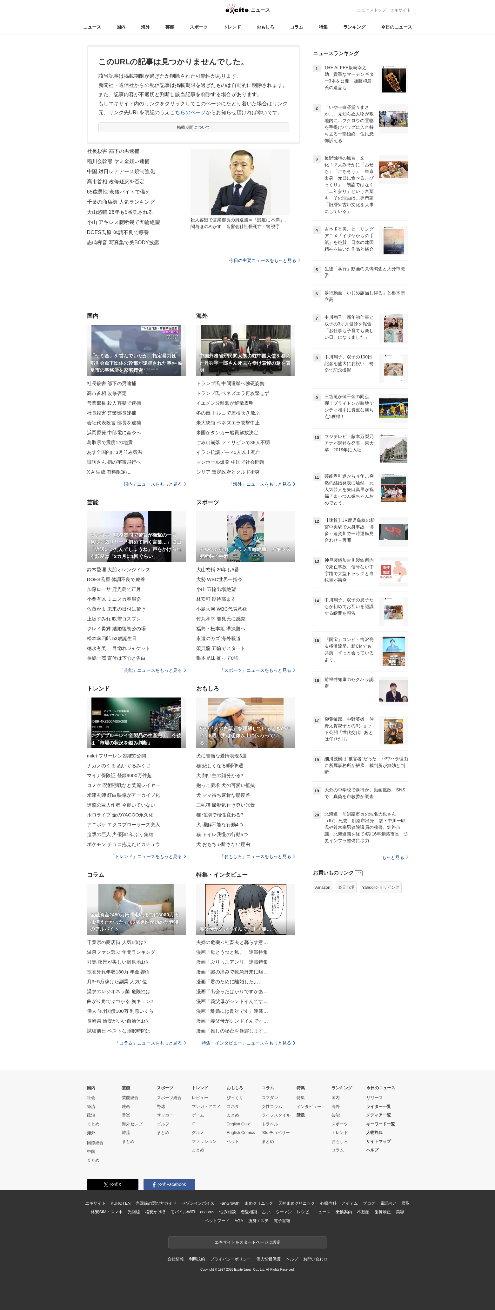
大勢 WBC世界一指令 (219, 579)
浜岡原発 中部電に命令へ (114, 432)
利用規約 (197, 1259)
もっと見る (395, 857)
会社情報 (175, 1259)
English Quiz (238, 1124)
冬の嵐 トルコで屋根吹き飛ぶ (228, 413)
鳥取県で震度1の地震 (110, 442)
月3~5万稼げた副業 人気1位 (117, 981)
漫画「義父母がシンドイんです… (232, 1001)
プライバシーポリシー (230, 1259)
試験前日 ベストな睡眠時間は (119, 1030)
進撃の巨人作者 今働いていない (121, 805)
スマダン (270, 1097)
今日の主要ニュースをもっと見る (264, 260)
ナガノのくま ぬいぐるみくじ (119, 765)
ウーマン (284, 1211)
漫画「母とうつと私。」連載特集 (232, 952)
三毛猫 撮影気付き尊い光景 (225, 805)
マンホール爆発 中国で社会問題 (230, 462)
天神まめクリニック (296, 1203)
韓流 (126, 1132)
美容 (400, 1211)
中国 (91, 1151)
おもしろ (265, 26)
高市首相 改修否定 (107, 393)
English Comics (241, 1132)
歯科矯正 (382, 1211)
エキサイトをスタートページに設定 (248, 1242)
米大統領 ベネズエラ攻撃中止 (228, 422)
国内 (121, 26)
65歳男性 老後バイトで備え (119, 191)
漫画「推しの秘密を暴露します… (232, 1030)
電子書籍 (282, 1220)
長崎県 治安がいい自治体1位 (118, 1021)
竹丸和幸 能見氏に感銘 (221, 618)
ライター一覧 (378, 1106)
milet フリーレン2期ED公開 (116, 755)
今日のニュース (396, 26)
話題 (301, 1115)
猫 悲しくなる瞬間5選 (220, 765)
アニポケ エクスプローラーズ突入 (123, 824)
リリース (374, 1097)
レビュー (200, 1097)
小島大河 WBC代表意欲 (221, 609)
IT (194, 1124)
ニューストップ (371, 10)
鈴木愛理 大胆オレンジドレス (119, 569)
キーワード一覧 (380, 1124)
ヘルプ (372, 1150)
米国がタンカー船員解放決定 (227, 432)
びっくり (235, 1097)
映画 (126, 1106)
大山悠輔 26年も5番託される (120, 212)
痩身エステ (258, 1220)
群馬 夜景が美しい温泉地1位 (118, 962)
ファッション (204, 1141)
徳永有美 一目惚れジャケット (119, 648)
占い (266, 1211)
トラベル (270, 1124)
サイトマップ (378, 1141)
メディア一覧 (378, 1115)
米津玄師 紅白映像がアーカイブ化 (123, 795)
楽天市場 (346, 887)
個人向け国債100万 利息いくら (120, 1011)
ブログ (369, 1203)
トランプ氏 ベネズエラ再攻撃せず (233, 393)
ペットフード (217, 1220)
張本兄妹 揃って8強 (217, 658)
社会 (91, 1097)
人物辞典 (374, 1132)
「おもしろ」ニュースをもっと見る (257, 856)
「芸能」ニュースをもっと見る (152, 670)
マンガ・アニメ (206, 1106)
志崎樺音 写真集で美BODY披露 (123, 242)
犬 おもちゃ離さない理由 (223, 844)
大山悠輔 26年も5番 (217, 569)
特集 (323, 26)
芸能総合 (130, 1097)
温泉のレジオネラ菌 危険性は (119, 991)
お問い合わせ (315, 1259)
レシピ (303, 1211)
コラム (296, 26)
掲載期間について (193, 127)
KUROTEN (121, 1203)
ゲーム (198, 1115)
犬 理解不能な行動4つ (220, 824)
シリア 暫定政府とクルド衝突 (228, 472)
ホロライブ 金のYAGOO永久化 (120, 814)
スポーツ (199, 26)
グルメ (198, 1132)
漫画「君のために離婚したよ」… (232, 981)
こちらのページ (188, 112)
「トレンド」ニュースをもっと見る (148, 856)
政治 (91, 1115)
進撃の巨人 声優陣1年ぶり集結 (120, 834)
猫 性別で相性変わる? (220, 814)
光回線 (134, 1211)
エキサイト (400, 10)
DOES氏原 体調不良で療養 (118, 232)
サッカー (165, 1115)
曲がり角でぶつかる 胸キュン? (120, 1001)
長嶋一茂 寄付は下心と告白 (116, 658)
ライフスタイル (276, 1115)
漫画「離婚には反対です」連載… (232, 1011)
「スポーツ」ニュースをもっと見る (257, 670)
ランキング (354, 26)
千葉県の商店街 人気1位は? (117, 942)
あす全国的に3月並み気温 (115, 452)
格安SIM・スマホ (107, 1211)
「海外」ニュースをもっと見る (262, 484)
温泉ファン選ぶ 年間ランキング (121, 952)
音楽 (126, 1115)
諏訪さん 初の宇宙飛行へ (114, 462)
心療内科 (328, 1203)
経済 (91, 1106)
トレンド (232, 26)
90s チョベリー (276, 1132)
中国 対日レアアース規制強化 (121, 171)
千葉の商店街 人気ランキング (121, 202)
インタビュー (309, 1106)
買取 (406, 1203)
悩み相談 (227, 1211)
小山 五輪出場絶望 (216, 589)
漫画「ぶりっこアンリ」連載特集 (232, 962)
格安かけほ (155, 1211)
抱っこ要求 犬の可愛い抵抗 (225, 785)
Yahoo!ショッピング (380, 887)
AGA (239, 1220)
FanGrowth (229, 1203)
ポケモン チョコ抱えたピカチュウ (123, 844)
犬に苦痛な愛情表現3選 (221, 755)
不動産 (363, 1211)
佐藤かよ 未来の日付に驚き (116, 609)
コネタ (233, 1106)
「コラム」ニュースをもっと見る (150, 1042)
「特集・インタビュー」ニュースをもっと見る (246, 1042)
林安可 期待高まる (216, 599)
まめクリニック (258, 1203)
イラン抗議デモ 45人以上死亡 (228, 452)
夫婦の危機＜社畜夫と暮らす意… (232, 942)
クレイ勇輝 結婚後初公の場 (116, 628)
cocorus (207, 1211)
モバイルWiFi (183, 1211)
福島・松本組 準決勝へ (221, 628)
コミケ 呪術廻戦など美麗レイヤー (123, 785)
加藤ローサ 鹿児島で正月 (114, 589)
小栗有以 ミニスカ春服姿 (114, 599)
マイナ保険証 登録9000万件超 (119, 775)
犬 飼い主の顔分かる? (220, 775)
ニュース (92, 26)
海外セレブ (132, 1124)
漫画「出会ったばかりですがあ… (232, 991)
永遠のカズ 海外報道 (218, 638)
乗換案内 (344, 1211)
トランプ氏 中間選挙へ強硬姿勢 (230, 383)
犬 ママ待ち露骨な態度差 (223, 795)
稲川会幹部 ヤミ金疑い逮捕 (118, 161)
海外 (145, 26)
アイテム (349, 1203)
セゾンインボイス (198, 1203)
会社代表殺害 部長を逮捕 (114, 422)
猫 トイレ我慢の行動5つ (222, 834)
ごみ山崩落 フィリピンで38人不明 (233, 442)
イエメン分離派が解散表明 (225, 403)
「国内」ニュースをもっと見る (152, 484)
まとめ (93, 1124)
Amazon (323, 887)
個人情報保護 (268, 1259)
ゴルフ (163, 1124)
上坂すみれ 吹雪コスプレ (114, 618)
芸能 (169, 26)
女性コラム (272, 1106)
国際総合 (95, 1142)
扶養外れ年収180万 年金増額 (118, 971)
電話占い (388, 1203)
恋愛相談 (249, 1211)
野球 (161, 1106)
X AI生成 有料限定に (109, 472)
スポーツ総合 (169, 1097)
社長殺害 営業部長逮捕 (112, 413)
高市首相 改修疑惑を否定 (116, 181)
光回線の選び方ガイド (156, 1203)
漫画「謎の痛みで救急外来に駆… (232, 971)
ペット (233, 1141)
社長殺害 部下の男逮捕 (113, 151)
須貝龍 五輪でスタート (221, 648)
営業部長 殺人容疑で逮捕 (114, 403)
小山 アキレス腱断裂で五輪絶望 (123, 222)
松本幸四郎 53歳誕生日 (112, 638)
